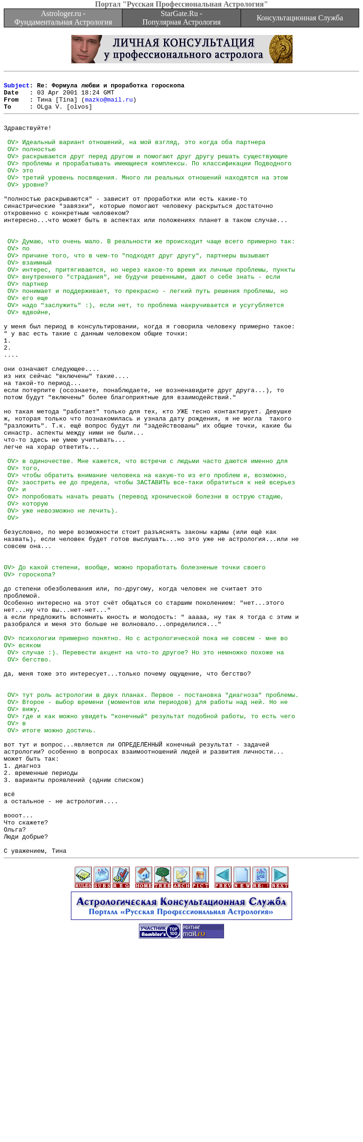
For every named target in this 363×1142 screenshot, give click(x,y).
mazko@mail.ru (109, 105)
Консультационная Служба (300, 18)
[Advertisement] (181, 1120)
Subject (17, 88)
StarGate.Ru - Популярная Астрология (181, 17)
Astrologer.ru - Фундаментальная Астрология (63, 17)
